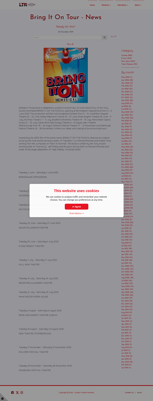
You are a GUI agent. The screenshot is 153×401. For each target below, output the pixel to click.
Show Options (76, 213)
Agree (76, 206)
